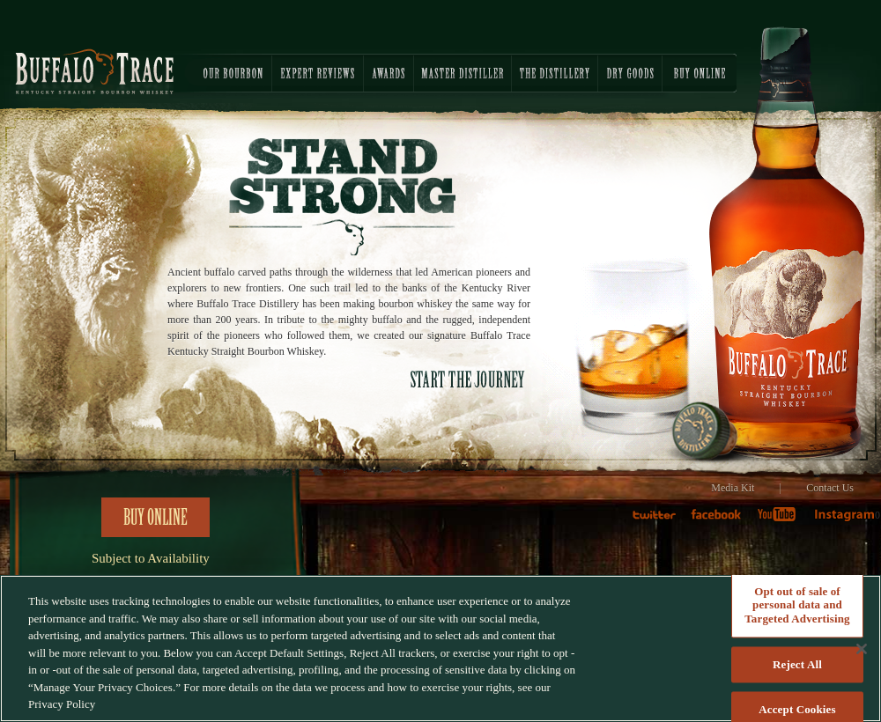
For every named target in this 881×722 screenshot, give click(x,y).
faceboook (720, 520)
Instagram (844, 520)
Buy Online (155, 518)
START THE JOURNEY (468, 379)
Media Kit (732, 488)
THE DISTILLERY (554, 73)
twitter (661, 520)
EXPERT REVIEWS (317, 73)
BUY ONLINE (700, 73)
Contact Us (830, 488)
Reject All (797, 664)
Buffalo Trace (94, 71)
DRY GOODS (630, 73)
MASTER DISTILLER (462, 73)
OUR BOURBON (220, 73)
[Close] (861, 649)
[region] (440, 648)
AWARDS (388, 73)
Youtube (782, 520)
